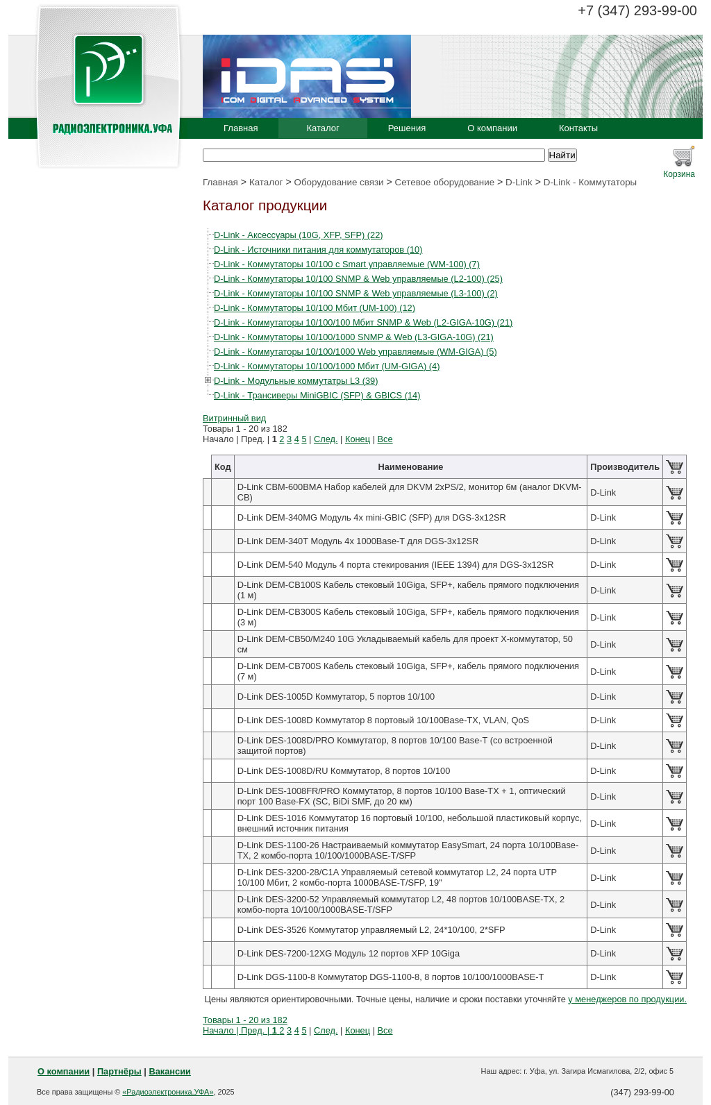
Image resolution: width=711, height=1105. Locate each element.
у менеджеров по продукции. (627, 999)
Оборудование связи (339, 182)
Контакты (578, 128)
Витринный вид (234, 418)
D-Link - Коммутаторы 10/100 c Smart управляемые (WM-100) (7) (347, 264)
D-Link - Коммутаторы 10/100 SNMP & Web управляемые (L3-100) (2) (356, 293)
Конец (357, 439)
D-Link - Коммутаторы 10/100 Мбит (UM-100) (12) (314, 308)
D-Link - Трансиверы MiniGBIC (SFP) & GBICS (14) (317, 395)
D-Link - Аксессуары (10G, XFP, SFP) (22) (298, 235)
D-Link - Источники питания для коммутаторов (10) (318, 249)
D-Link (519, 182)
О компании (492, 128)
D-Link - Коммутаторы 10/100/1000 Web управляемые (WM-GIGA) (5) (355, 351)
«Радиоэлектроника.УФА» (167, 1092)
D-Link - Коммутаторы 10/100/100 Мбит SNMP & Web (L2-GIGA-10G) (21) (363, 322)
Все (385, 439)
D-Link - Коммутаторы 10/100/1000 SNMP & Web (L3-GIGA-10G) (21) (354, 337)
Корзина (679, 174)
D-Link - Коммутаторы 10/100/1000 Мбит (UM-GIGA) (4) (327, 366)
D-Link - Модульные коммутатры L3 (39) (296, 381)
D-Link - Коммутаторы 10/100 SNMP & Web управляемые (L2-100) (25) (358, 278)
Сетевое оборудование (444, 182)
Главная (241, 128)
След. (326, 439)
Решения (407, 128)
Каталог (322, 128)
